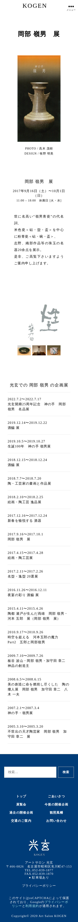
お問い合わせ (56, 820)
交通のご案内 (21, 820)
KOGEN (34, 5)
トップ (21, 796)
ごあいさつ (56, 796)
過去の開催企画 (21, 812)
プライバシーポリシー (39, 885)
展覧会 (21, 804)
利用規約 (32, 906)
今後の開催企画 (56, 804)
